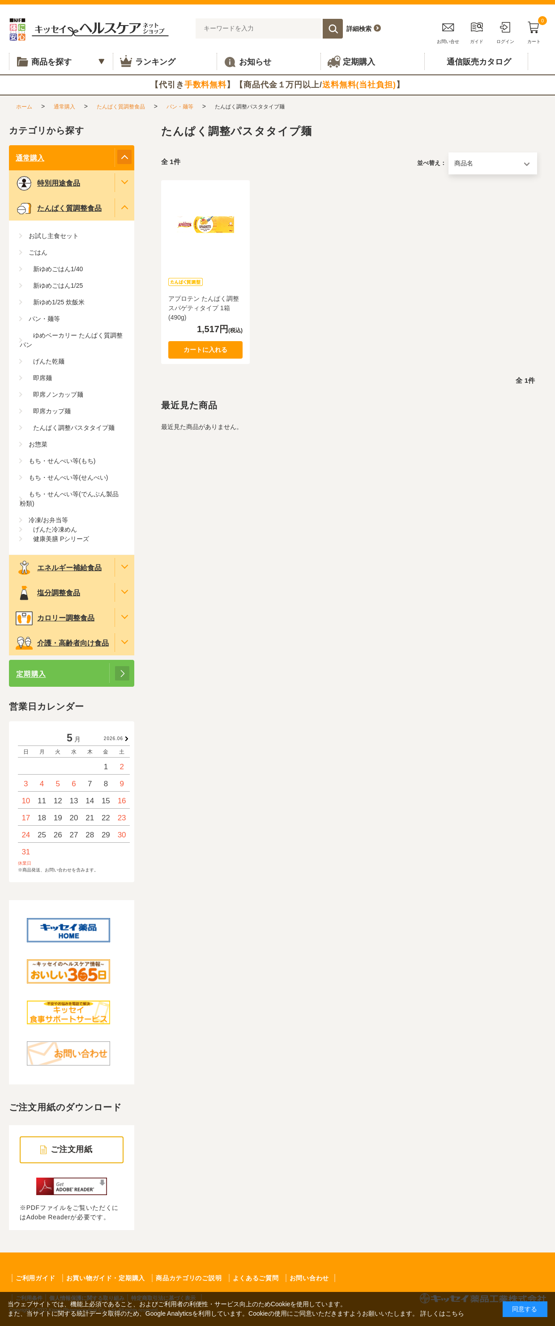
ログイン (505, 31)
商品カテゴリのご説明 (189, 1278)
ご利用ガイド (35, 1278)
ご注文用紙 (72, 1149)
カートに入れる (205, 349)
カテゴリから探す (46, 130)
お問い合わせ (309, 1278)
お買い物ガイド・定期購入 (105, 1278)
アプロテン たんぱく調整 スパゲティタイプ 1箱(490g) (203, 308)
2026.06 (113, 738)
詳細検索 (358, 28)
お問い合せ (448, 31)
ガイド (477, 31)
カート (534, 31)
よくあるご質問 (256, 1278)
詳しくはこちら (442, 1313)
